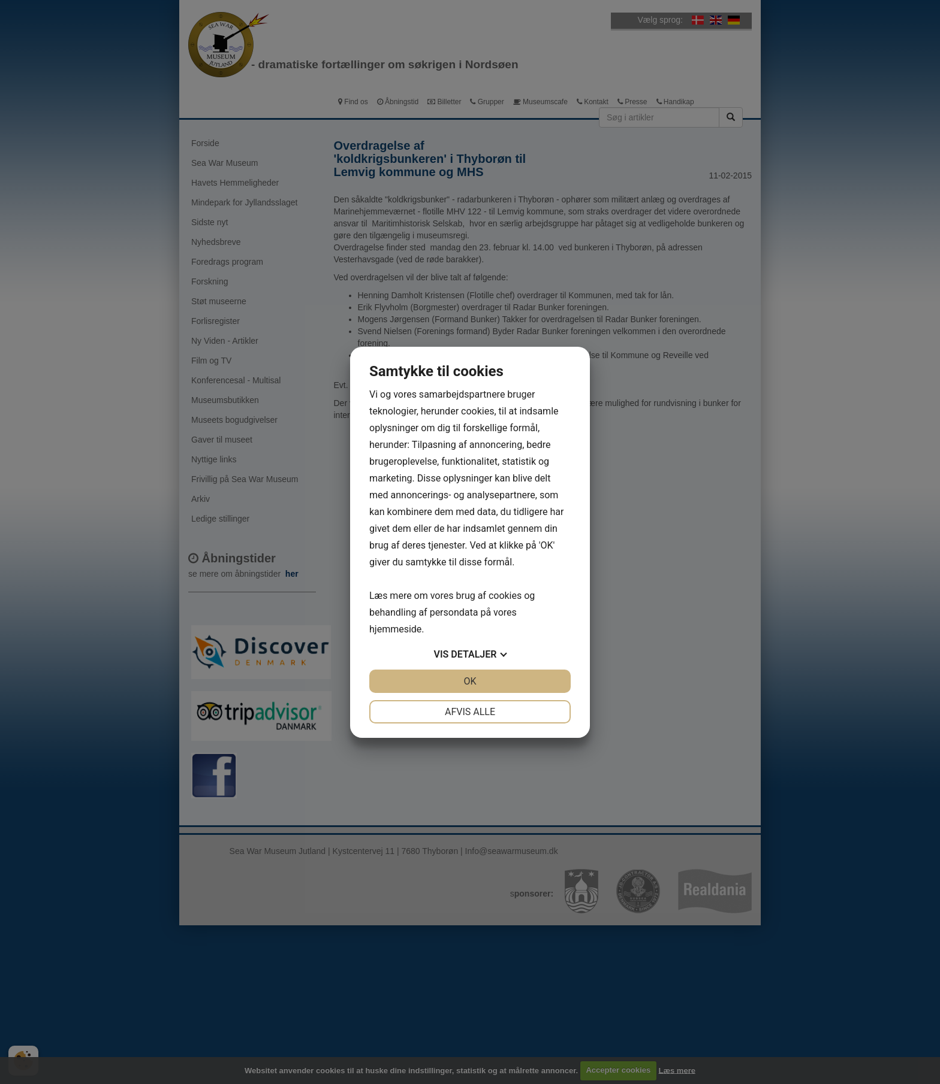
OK (469, 681)
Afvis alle (470, 711)
